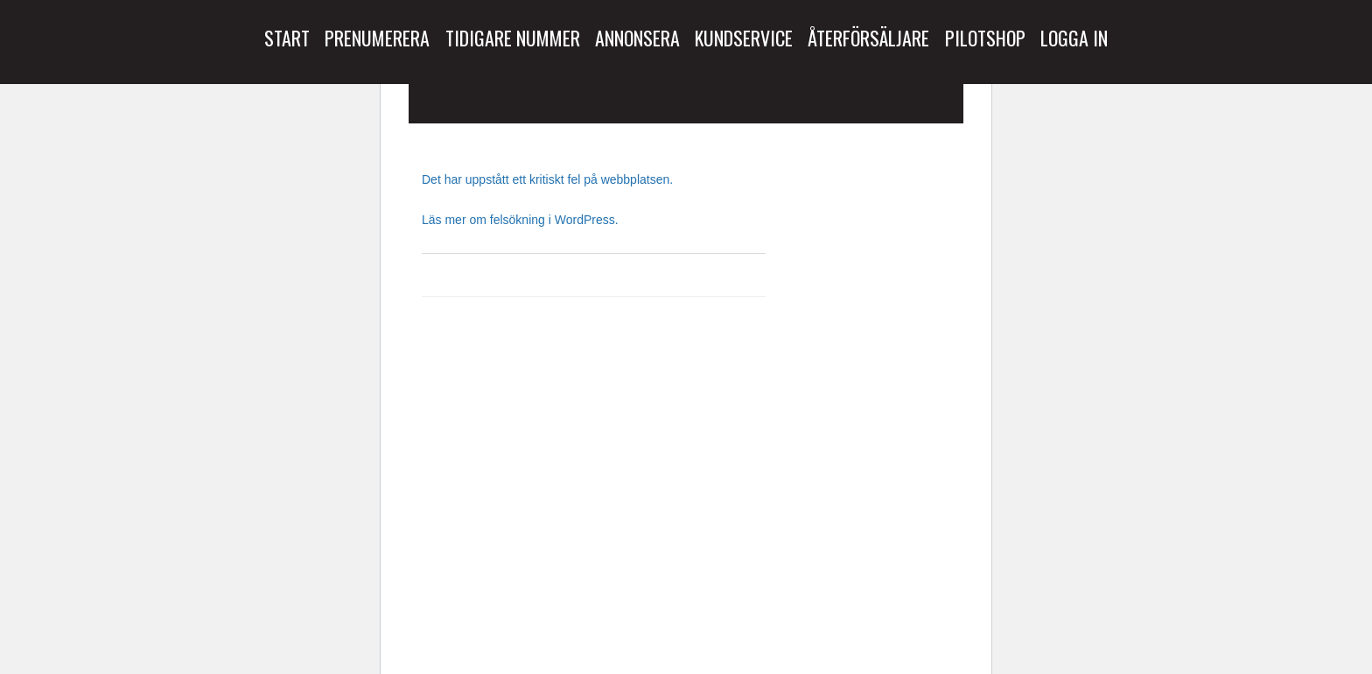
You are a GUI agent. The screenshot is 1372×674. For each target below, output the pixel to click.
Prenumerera (377, 38)
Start (287, 38)
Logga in (1074, 38)
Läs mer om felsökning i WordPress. (520, 220)
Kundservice (744, 38)
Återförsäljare (868, 38)
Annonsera (637, 38)
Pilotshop (985, 38)
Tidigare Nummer (512, 38)
